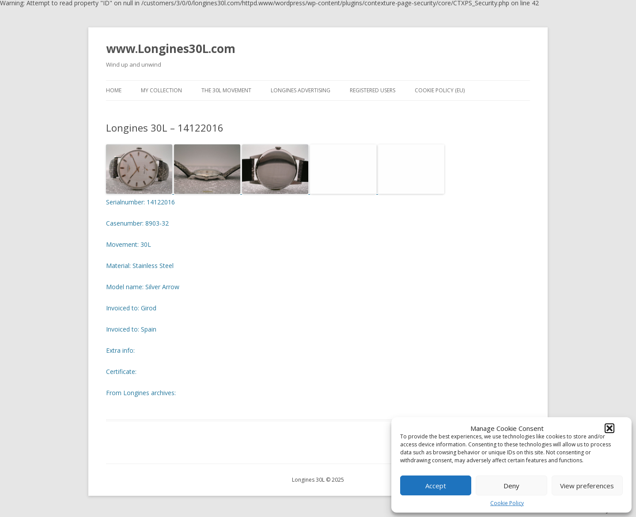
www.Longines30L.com (170, 49)
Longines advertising (300, 90)
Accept (435, 485)
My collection (161, 90)
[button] (609, 428)
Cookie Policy (507, 503)
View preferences (587, 485)
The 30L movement (226, 90)
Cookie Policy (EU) (440, 90)
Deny (511, 485)
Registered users (372, 90)
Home (113, 90)
